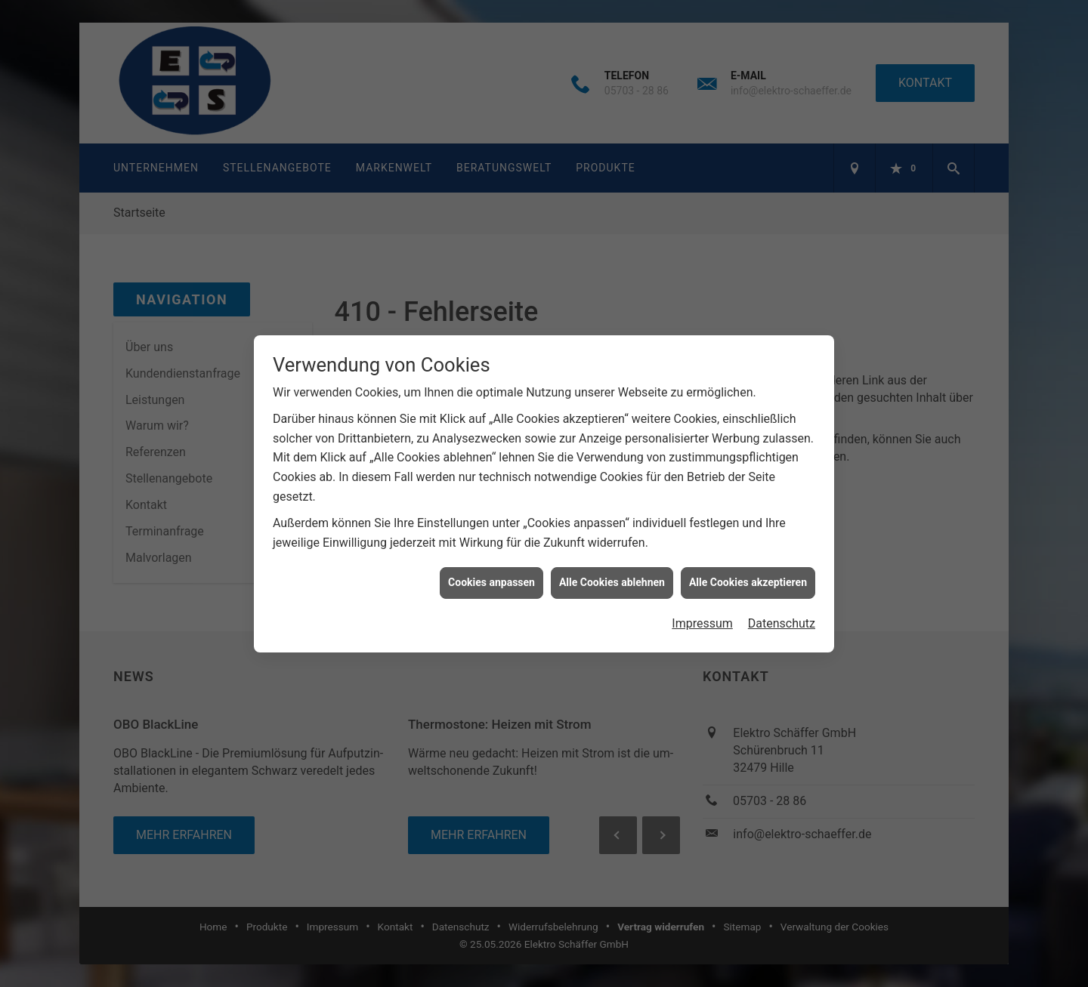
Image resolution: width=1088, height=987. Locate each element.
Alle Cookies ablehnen (612, 571)
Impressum (702, 611)
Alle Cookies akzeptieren (748, 571)
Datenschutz (781, 611)
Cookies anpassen (491, 571)
